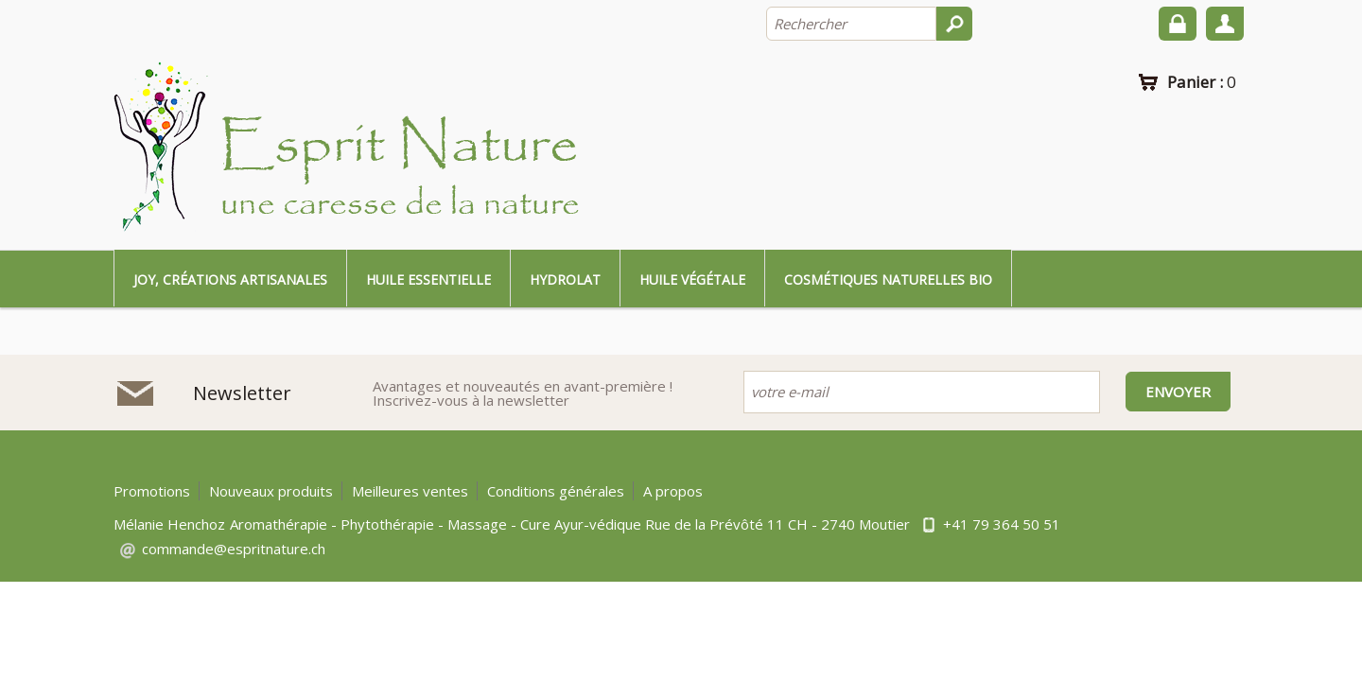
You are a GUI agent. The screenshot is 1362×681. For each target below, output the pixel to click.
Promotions (152, 490)
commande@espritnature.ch (233, 548)
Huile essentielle (428, 279)
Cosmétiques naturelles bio (888, 279)
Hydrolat (565, 279)
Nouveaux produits (271, 490)
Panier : (1201, 82)
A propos (673, 490)
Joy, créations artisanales (230, 279)
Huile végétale (692, 279)
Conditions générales (555, 490)
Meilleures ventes (410, 490)
